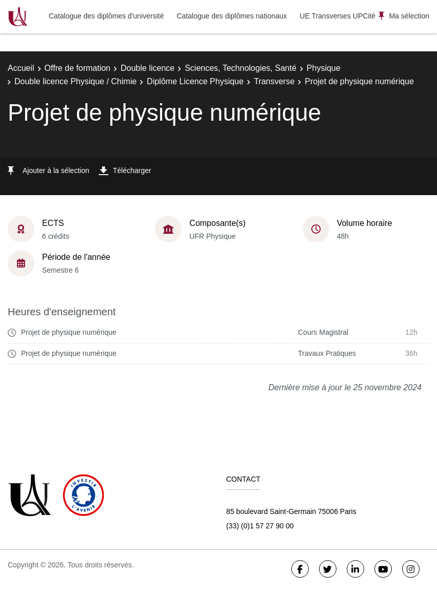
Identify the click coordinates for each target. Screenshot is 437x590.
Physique (324, 68)
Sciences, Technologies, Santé (240, 68)
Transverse (274, 81)
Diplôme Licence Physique (195, 81)
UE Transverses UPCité (337, 16)
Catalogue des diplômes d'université (106, 16)
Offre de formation (78, 68)
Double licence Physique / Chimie (75, 81)
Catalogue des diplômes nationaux (231, 16)
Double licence (147, 68)
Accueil (21, 68)
